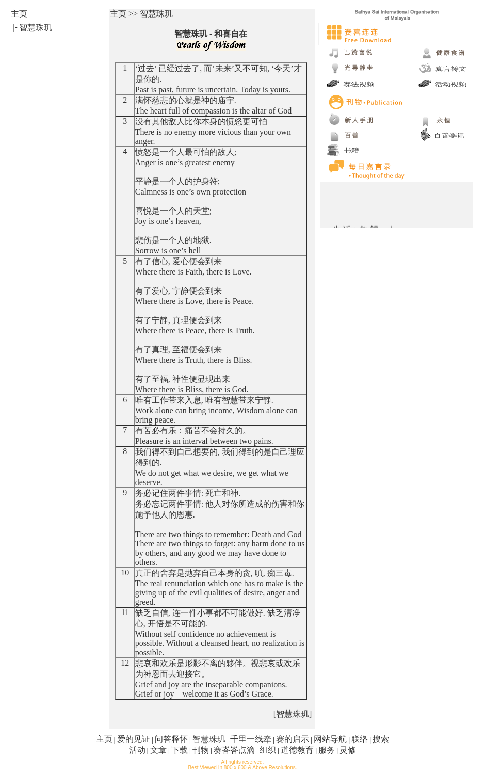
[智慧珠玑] (292, 713)
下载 (179, 750)
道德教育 (297, 750)
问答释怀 (171, 739)
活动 (137, 750)
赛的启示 (292, 739)
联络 (359, 739)
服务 (326, 750)
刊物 (200, 750)
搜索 (381, 739)
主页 (104, 739)
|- (15, 27)
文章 (158, 750)
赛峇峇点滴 (234, 750)
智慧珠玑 (208, 739)
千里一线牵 (250, 739)
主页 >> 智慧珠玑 (141, 13)
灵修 (348, 750)
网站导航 (330, 739)
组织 (268, 750)
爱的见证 (133, 739)
